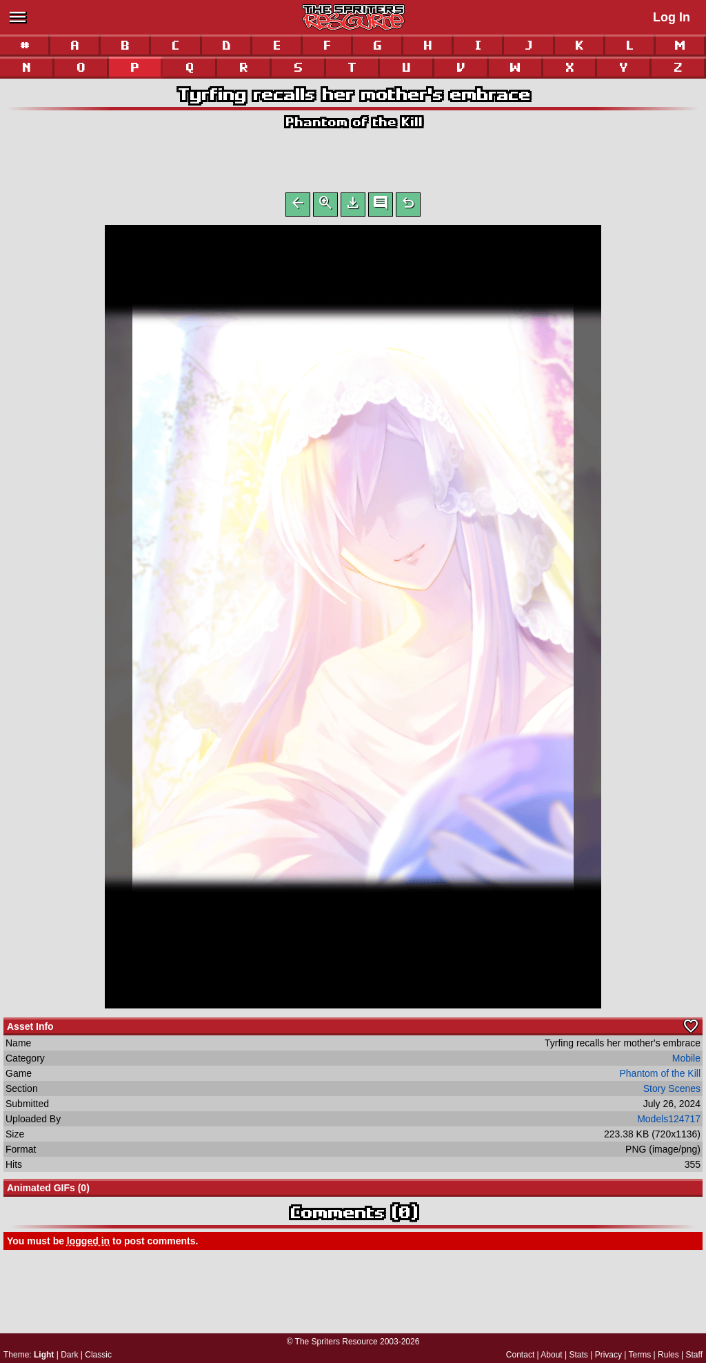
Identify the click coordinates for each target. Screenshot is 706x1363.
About (551, 1355)
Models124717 (668, 1121)
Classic (98, 1355)
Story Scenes (671, 1091)
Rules (668, 1355)
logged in (88, 1243)
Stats (578, 1355)
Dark (69, 1355)
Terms (640, 1355)
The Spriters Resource (336, 1341)
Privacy (608, 1355)
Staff (694, 1355)
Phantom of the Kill (353, 121)
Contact (520, 1355)
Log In (671, 17)
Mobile (686, 1060)
